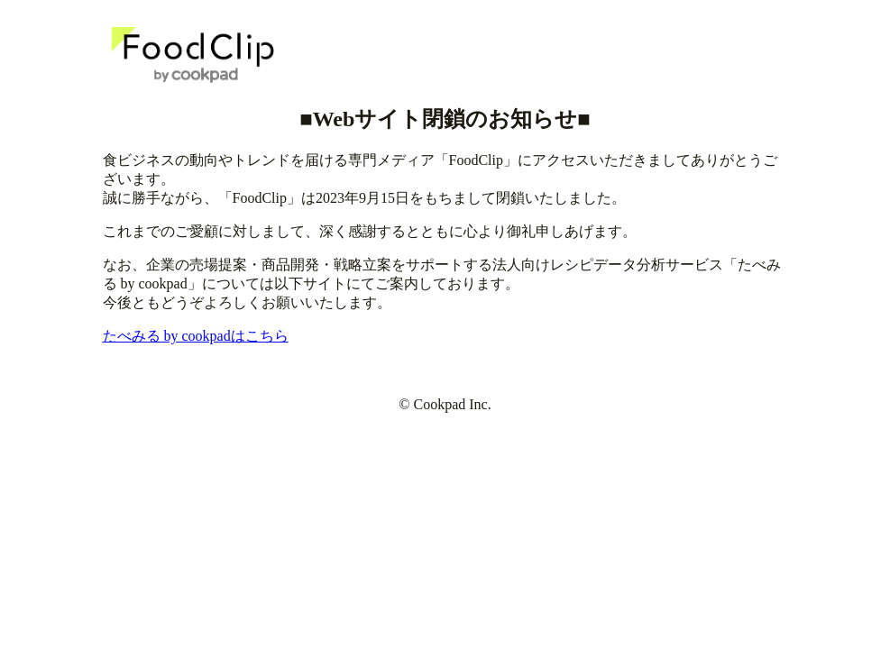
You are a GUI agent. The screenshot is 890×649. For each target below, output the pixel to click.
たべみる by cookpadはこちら (196, 335)
